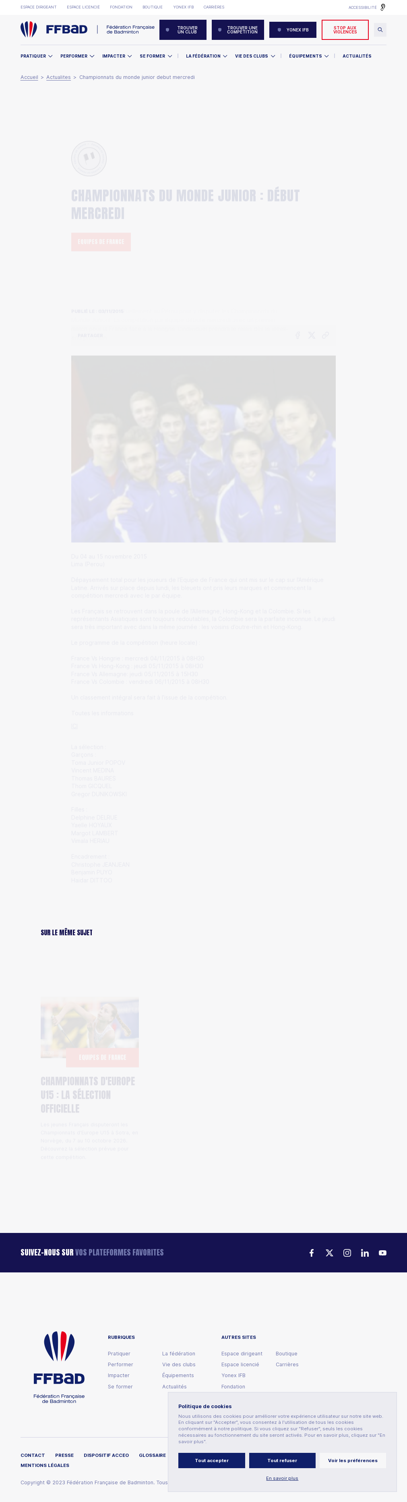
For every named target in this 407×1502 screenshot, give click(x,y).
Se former (152, 56)
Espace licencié (83, 7)
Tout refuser (282, 1460)
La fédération (178, 1354)
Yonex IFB (183, 7)
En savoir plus (282, 1478)
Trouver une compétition (238, 29)
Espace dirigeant (39, 7)
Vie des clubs (251, 56)
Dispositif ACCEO (106, 1455)
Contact (33, 1455)
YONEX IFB (293, 29)
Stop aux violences (345, 29)
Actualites (58, 77)
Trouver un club (181, 29)
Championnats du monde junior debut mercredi (137, 77)
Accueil (29, 77)
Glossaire (152, 1455)
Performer (73, 56)
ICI (74, 681)
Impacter (113, 56)
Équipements (305, 56)
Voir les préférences (353, 1460)
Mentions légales (45, 1465)
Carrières (214, 7)
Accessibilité (363, 7)
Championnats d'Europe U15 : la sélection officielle (88, 1058)
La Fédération (203, 56)
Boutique (153, 7)
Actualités (357, 56)
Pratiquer (33, 56)
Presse (64, 1455)
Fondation (121, 7)
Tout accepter (212, 1460)
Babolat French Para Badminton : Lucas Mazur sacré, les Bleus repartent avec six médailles (201, 1089)
